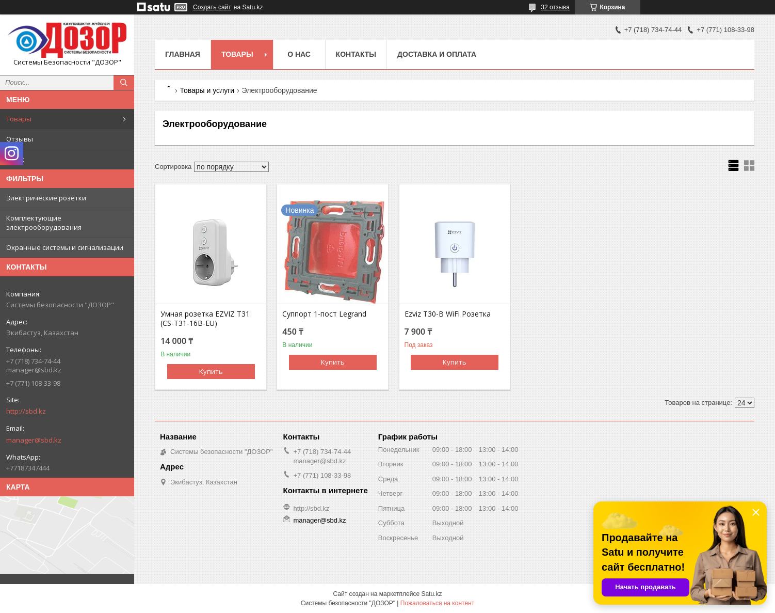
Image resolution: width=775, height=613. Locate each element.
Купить (211, 371)
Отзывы (19, 139)
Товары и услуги (207, 90)
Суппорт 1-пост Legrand (324, 314)
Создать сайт (212, 7)
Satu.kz (431, 594)
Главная (182, 54)
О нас (15, 159)
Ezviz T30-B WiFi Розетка (448, 314)
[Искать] (124, 82)
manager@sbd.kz (33, 440)
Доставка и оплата (436, 54)
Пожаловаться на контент (437, 603)
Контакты (356, 54)
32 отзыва (555, 7)
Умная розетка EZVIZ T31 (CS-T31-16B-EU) (205, 318)
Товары (18, 118)
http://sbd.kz (26, 411)
